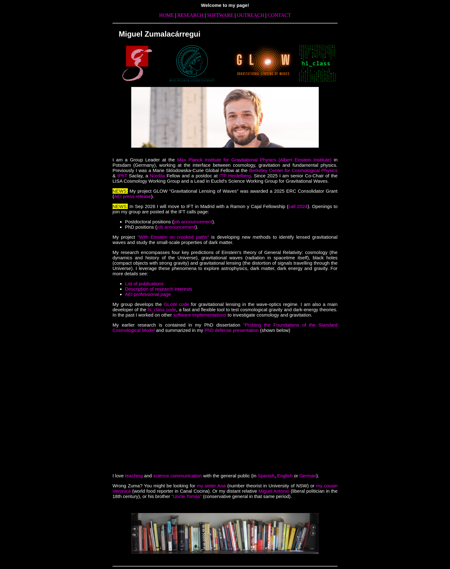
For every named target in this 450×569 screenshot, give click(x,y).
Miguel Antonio (273, 491)
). (317, 475)
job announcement (193, 221)
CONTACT (279, 15)
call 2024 (298, 206)
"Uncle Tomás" (186, 496)
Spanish (266, 475)
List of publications (144, 283)
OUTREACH (251, 15)
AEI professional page (148, 294)
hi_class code (162, 309)
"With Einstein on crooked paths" (173, 237)
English (284, 475)
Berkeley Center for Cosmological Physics (293, 170)
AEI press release (132, 196)
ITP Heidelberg (235, 175)
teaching (134, 475)
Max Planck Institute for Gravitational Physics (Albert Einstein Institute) (254, 159)
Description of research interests (158, 289)
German (307, 475)
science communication (177, 475)
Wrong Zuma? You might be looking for (154, 485)
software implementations (199, 315)
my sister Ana (212, 485)
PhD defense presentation (231, 330)
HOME (167, 15)
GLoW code (176, 304)
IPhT (122, 175)
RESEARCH (191, 15)
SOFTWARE (220, 15)
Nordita (158, 175)
